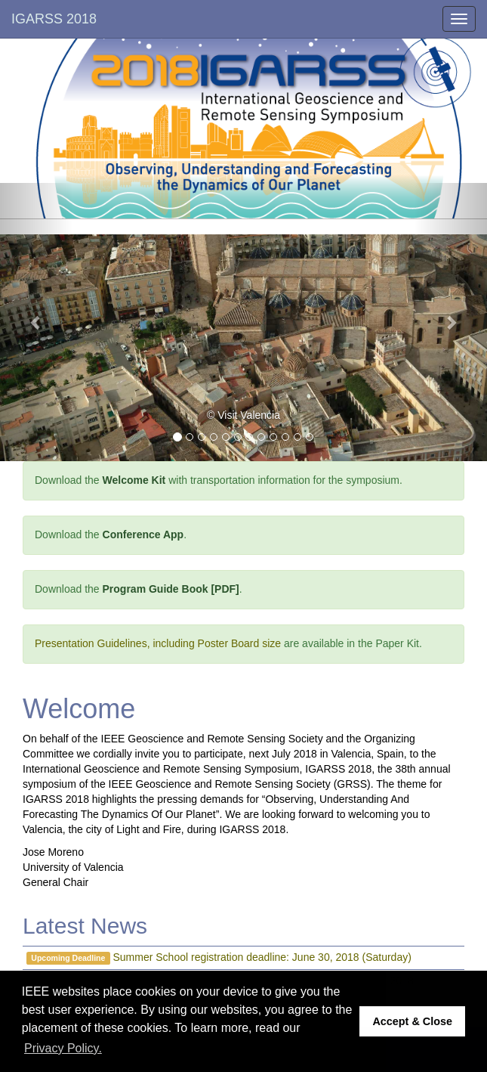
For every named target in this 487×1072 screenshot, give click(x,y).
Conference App (143, 534)
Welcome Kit (134, 480)
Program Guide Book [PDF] (171, 589)
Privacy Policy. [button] (63, 1048)
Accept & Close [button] (412, 1021)
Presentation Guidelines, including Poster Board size (158, 643)
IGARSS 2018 (54, 18)
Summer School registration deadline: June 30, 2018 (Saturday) (262, 957)
